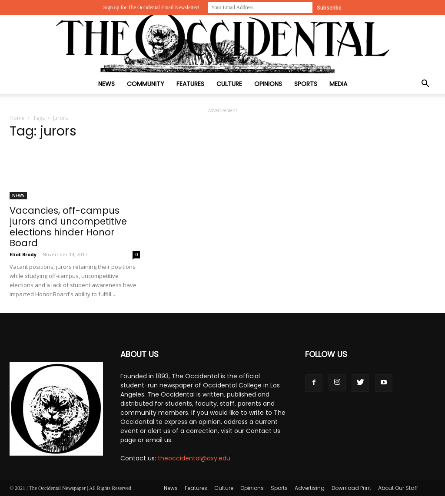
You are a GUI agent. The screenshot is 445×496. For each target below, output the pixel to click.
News (106, 83)
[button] (425, 84)
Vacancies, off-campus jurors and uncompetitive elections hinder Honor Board (68, 226)
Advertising (310, 488)
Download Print (351, 488)
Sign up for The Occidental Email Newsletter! (151, 7)
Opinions (268, 83)
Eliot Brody (23, 254)
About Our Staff (398, 488)
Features (190, 83)
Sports (305, 83)
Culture (229, 83)
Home (17, 118)
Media (338, 83)
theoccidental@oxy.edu (194, 458)
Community (145, 83)
